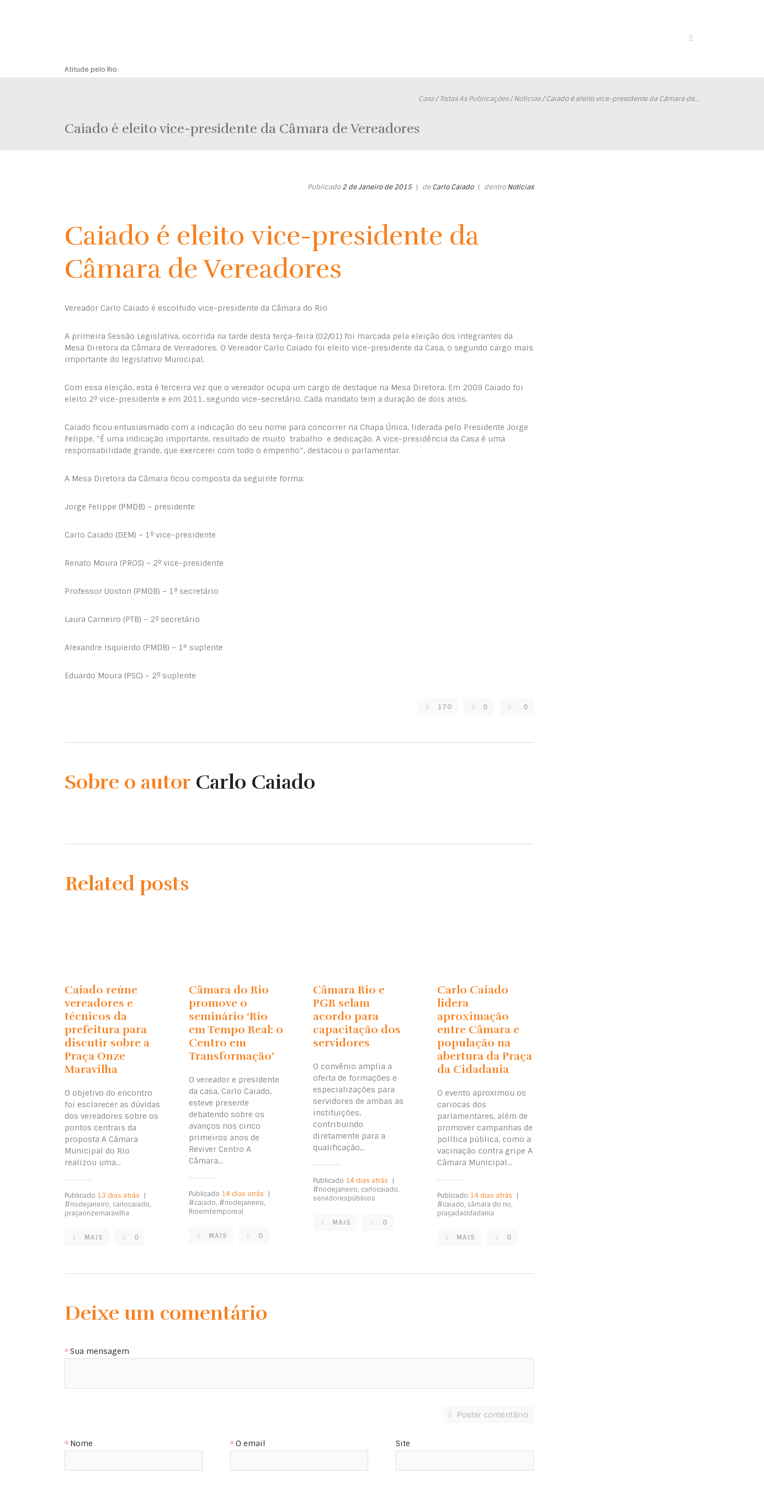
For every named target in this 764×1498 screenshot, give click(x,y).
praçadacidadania (465, 1213)
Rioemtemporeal (216, 1211)
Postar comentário (492, 1415)
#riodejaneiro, (88, 1204)
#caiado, (203, 1202)
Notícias (527, 98)
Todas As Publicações (473, 98)
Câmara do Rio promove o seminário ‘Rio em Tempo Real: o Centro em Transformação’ (236, 1023)
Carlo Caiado (453, 187)
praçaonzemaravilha (97, 1213)
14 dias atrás (242, 1193)
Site (403, 1443)
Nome (81, 1443)
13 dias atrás (118, 1195)
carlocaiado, (132, 1204)
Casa (426, 98)
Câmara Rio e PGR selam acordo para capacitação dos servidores (357, 1016)
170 (444, 707)
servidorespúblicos (344, 1198)
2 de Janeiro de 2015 (377, 187)
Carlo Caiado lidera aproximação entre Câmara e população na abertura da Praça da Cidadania (484, 1029)
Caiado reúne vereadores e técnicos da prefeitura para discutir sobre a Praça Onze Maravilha (107, 1029)
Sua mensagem (99, 1351)
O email (251, 1443)
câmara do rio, (490, 1204)
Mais (94, 1237)
